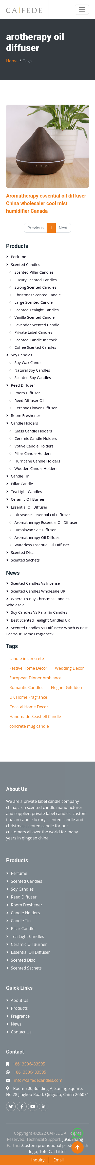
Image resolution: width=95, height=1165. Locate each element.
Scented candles (25, 264)
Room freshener (25, 415)
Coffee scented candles (35, 347)
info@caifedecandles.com (38, 1080)
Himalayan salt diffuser (35, 529)
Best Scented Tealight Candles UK (40, 620)
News (13, 573)
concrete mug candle (29, 726)
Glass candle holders (33, 430)
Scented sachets (25, 560)
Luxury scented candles (35, 279)
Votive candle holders (33, 445)
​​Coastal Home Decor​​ (28, 707)
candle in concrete (26, 658)
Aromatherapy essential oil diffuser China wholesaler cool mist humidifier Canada (46, 203)
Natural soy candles (32, 370)
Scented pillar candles (33, 272)
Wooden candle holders (36, 468)
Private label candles (33, 332)
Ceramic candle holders (35, 438)
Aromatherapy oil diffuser (37, 537)
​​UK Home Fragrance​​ (28, 697)
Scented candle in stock (35, 339)
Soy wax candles (29, 362)
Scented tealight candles (36, 309)
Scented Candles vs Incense (35, 583)
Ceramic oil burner (28, 499)
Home (11, 61)
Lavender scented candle (36, 324)
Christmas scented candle (37, 294)
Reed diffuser (23, 385)
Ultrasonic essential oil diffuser (42, 514)
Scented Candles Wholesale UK (38, 591)
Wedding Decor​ (69, 668)
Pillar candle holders (32, 453)
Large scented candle (33, 302)
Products (17, 246)
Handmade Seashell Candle (35, 716)
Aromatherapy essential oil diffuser (46, 522)
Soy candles (21, 354)
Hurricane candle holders (37, 461)
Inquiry (37, 1160)
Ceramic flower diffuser (35, 407)
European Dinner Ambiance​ (35, 678)
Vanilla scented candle (34, 317)
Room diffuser (27, 392)
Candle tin (20, 476)
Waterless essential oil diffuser (41, 544)
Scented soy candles (32, 377)
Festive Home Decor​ (28, 668)
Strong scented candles (35, 287)
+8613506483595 (29, 1064)
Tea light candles (26, 491)
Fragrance (20, 1016)
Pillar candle (22, 483)
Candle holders (24, 423)
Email (58, 1160)
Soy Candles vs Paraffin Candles (39, 612)
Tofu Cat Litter (52, 1151)
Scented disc (22, 552)
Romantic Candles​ (26, 687)
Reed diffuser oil (29, 400)
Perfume (18, 256)
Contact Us (21, 1032)
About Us (19, 1000)
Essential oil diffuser (29, 507)
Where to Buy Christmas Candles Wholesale (37, 601)
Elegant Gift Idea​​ (66, 687)
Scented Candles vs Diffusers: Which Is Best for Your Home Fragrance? (47, 630)
